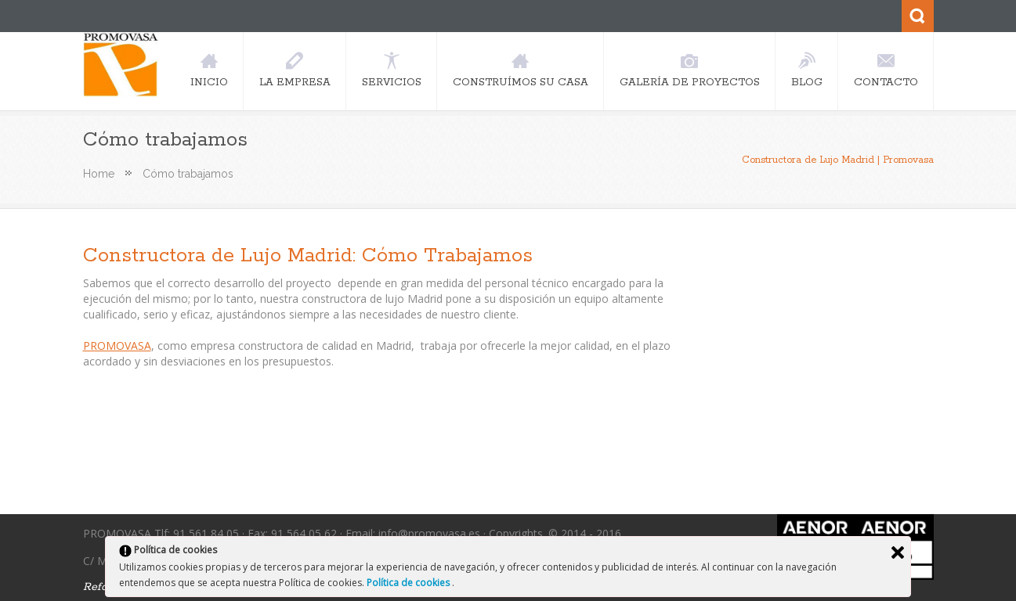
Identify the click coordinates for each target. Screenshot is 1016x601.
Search (918, 16)
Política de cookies (409, 582)
